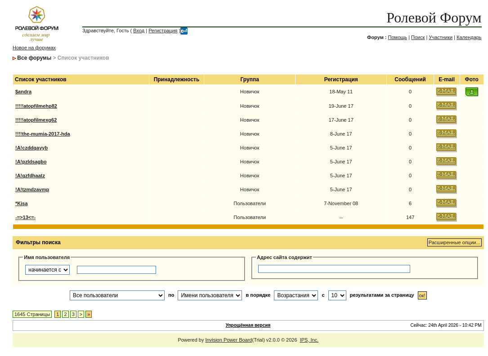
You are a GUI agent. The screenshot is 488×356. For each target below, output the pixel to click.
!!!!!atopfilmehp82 (36, 106)
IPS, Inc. (309, 340)
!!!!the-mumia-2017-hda (42, 133)
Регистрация (162, 30)
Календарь (469, 37)
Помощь (397, 37)
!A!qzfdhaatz (30, 175)
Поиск (418, 37)
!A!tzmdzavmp (32, 189)
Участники (441, 37)
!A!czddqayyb (31, 147)
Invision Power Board (229, 340)
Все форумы (34, 58)
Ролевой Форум (433, 17)
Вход (138, 30)
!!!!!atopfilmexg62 (36, 120)
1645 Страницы (32, 314)
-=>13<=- (25, 217)
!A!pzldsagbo (31, 161)
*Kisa (21, 203)
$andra (23, 91)
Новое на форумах (34, 47)
